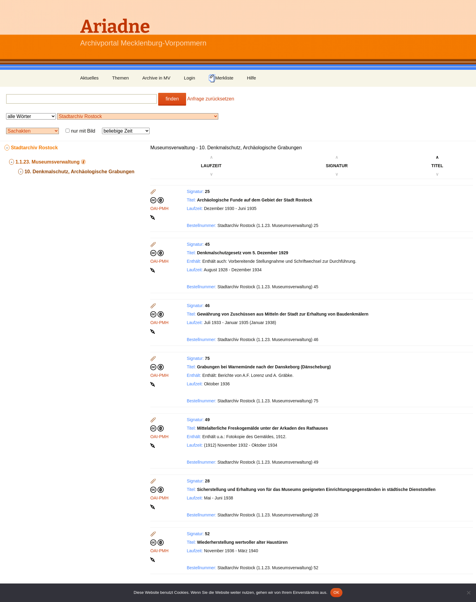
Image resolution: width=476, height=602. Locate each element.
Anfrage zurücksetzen (210, 98)
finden (172, 98)
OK (336, 592)
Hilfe (251, 77)
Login (189, 77)
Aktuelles (89, 77)
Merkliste (221, 78)
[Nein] (468, 593)
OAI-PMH (159, 208)
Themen (120, 77)
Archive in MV (156, 77)
